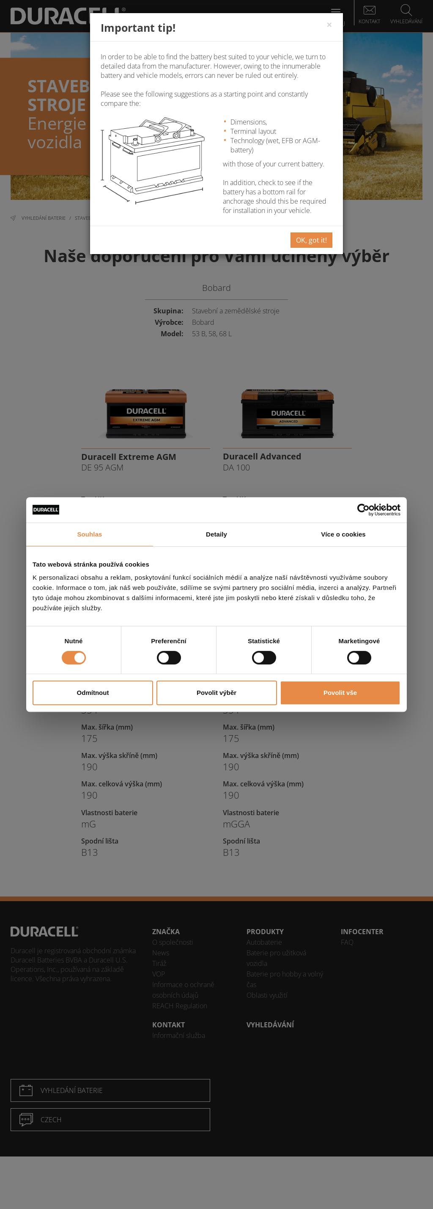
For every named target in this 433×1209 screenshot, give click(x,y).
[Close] (329, 24)
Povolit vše (340, 692)
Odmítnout (93, 692)
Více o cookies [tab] (343, 534)
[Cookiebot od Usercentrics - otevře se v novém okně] (363, 510)
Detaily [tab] (216, 534)
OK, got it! (311, 240)
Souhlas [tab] (89, 534)
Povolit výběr (216, 692)
